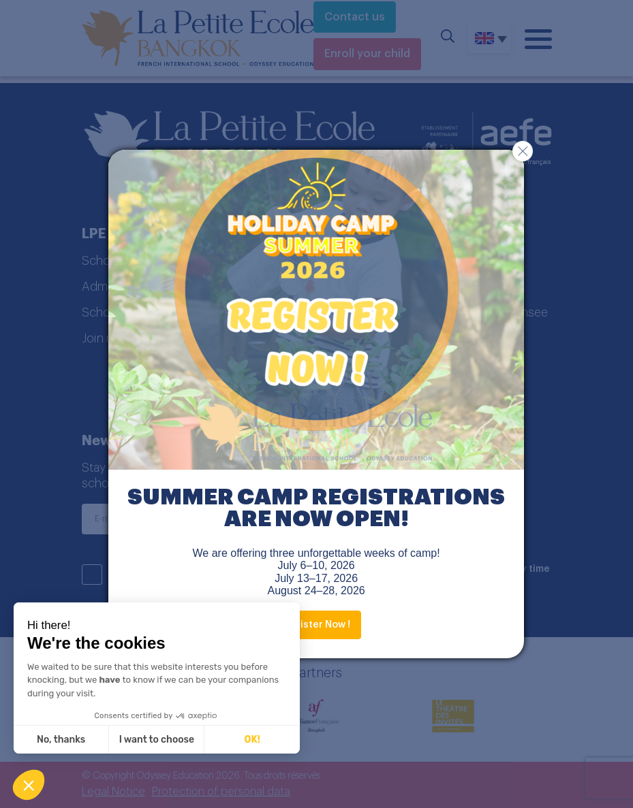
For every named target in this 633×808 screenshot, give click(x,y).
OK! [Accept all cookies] (252, 739)
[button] (28, 785)
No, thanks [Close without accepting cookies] (61, 739)
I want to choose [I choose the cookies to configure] (156, 739)
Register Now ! (316, 625)
